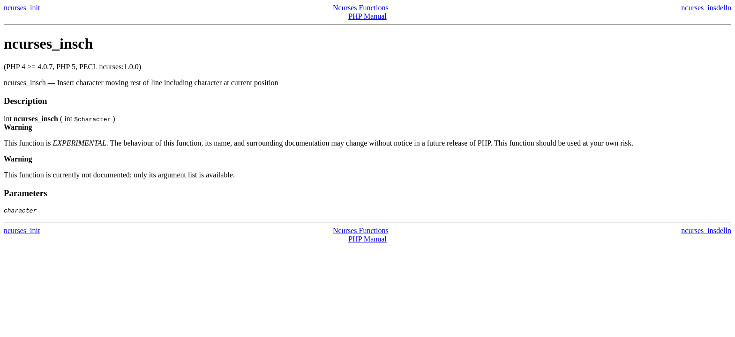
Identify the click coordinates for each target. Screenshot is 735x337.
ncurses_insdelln (706, 8)
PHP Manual (367, 16)
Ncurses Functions (361, 8)
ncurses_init (22, 8)
